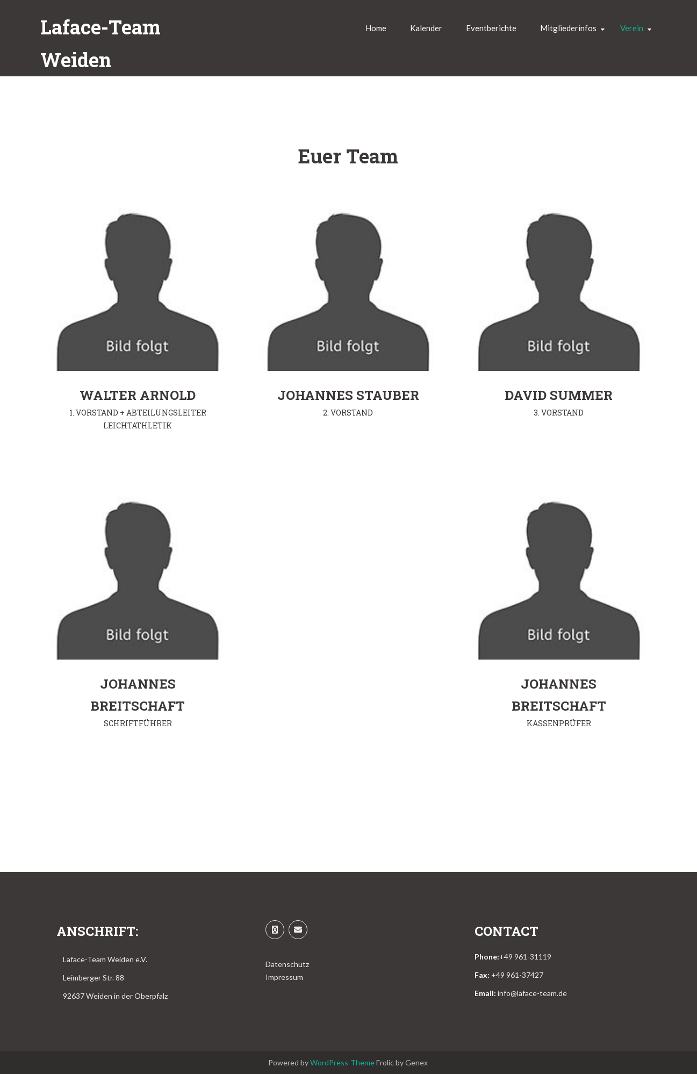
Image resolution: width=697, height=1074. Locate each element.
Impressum (284, 977)
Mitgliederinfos (568, 28)
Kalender (426, 28)
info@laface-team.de (532, 993)
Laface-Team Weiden (100, 43)
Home (375, 28)
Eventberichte (491, 28)
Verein (631, 28)
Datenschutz (287, 964)
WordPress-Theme (342, 1062)
